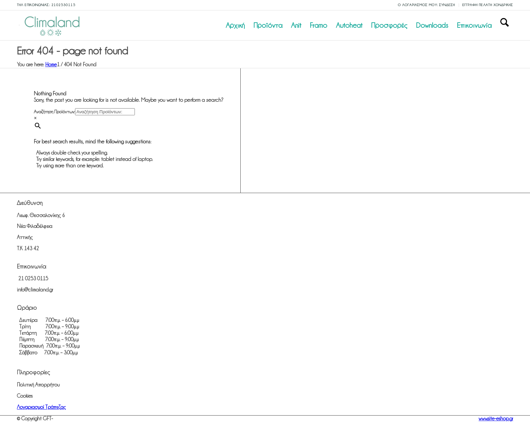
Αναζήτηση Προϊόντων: (54, 111)
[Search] (504, 25)
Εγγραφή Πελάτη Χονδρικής (487, 5)
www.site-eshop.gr (496, 418)
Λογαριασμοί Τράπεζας (41, 407)
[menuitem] (426, 5)
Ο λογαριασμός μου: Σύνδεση (426, 5)
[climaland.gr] (51, 25)
